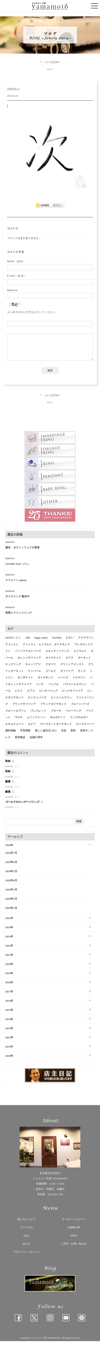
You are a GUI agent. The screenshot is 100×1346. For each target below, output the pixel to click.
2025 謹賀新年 (52, 62)
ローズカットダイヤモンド (56, 728)
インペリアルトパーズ (28, 655)
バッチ (40, 689)
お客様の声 (73, 1232)
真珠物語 (20, 742)
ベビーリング (73, 715)
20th (27, 642)
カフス (69, 662)
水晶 (63, 735)
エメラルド (80, 655)
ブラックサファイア (24, 708)
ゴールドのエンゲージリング (22, 806)
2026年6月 (11, 866)
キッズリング (13, 669)
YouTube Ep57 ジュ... (17, 568)
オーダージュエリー (73, 1224)
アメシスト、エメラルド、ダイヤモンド (46, 649)
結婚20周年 (36, 742)
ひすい (70, 642)
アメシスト (11, 649)
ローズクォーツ (85, 728)
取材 (8, 765)
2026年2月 (11, 903)
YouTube (57, 642)
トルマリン (79, 682)
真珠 (73, 735)
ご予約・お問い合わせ (73, 1248)
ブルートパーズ (80, 708)
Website (12, 290)
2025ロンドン (13, 642)
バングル (53, 689)
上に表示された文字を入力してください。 (32, 312)
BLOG (26, 1248)
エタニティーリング (57, 655)
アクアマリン (86, 642)
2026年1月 (11, 912)
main (50, 69)
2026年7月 (11, 857)
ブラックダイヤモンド (53, 708)
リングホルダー (79, 722)
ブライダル (26, 1232)
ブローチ (56, 715)
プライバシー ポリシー (26, 1256)
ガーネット (84, 662)
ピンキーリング (48, 695)
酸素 (8, 786)
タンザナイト (25, 682)
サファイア (66, 675)
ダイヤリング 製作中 (17, 601)
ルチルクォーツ (14, 728)
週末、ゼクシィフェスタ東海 (22, 552)
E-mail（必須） (16, 275)
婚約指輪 (10, 735)
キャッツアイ (33, 669)
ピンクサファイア (72, 695)
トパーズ (63, 682)
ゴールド (51, 675)
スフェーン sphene (16, 585)
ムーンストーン (36, 722)
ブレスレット (38, 715)
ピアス (31, 695)
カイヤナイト (53, 662)
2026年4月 (11, 885)
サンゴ (82, 675)
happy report (41, 642)
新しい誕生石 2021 (46, 735)
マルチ (19, 722)
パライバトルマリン (75, 689)
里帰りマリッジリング (18, 617)
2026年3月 (11, 894)
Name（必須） (16, 261)
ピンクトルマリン (61, 702)
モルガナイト (58, 722)
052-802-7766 (55, 1199)
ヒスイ (19, 695)
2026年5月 (11, 876)
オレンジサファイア (29, 662)
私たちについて (26, 1224)
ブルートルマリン (15, 715)
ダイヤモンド (45, 682)
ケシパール (34, 675)
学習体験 (25, 735)
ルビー (32, 728)
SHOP (73, 1240)
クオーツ (51, 669)
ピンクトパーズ (37, 702)
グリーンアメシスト (72, 669)
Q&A (27, 1240)
